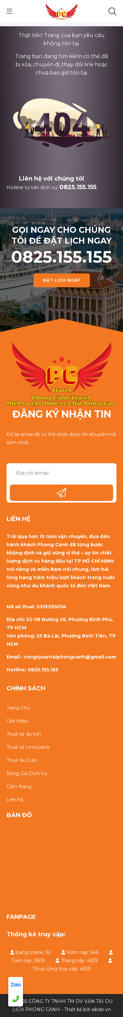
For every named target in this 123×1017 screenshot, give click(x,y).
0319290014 (51, 607)
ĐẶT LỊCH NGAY (61, 280)
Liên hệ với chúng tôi (51, 178)
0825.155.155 (77, 187)
